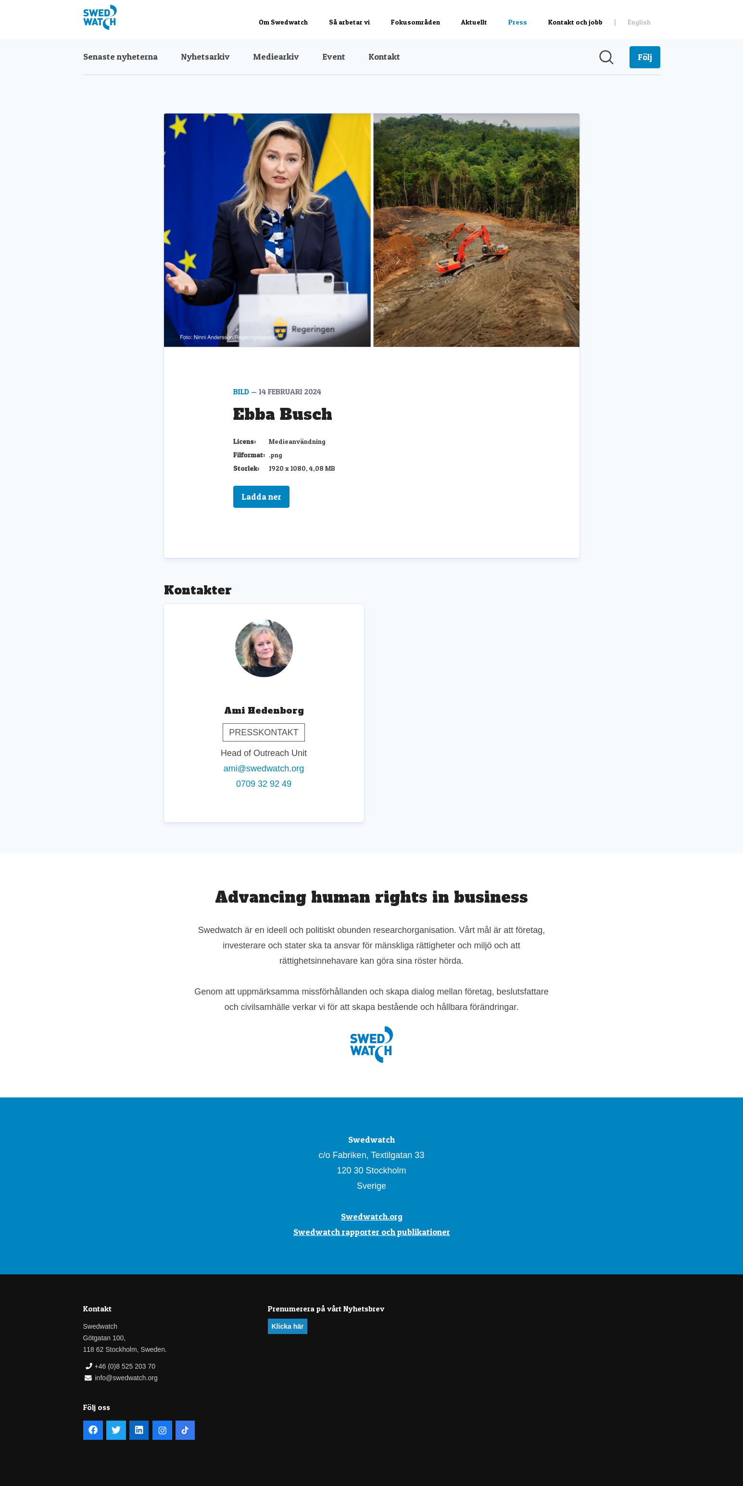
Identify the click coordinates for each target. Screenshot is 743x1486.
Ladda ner (261, 496)
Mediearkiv (276, 56)
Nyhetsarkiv (205, 56)
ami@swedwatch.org (264, 768)
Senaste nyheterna (120, 56)
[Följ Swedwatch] (645, 57)
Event (333, 56)
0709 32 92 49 (263, 784)
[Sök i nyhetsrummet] (606, 57)
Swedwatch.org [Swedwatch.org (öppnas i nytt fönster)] (372, 1216)
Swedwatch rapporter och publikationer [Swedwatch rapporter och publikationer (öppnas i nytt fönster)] (371, 1232)
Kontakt (384, 56)
